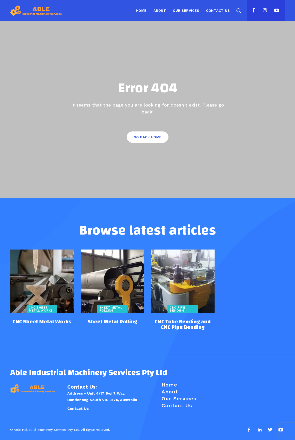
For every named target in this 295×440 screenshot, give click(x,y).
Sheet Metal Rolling (110, 309)
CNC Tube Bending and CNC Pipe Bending (183, 324)
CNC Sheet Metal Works (41, 309)
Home (169, 385)
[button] (238, 10)
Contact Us (78, 408)
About (170, 392)
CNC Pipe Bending (177, 309)
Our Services (179, 398)
